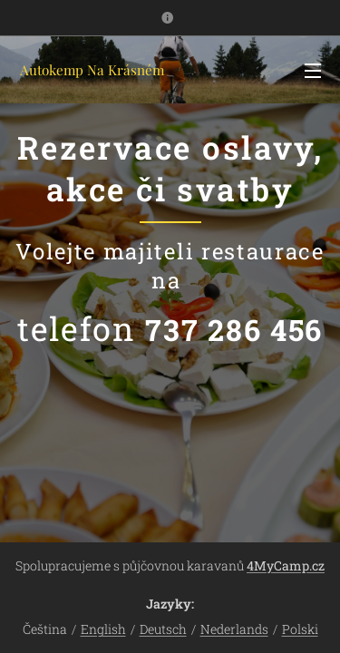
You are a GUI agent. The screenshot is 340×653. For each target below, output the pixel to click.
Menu (313, 71)
